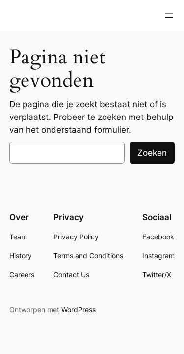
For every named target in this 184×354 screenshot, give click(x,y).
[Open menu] (169, 16)
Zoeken (152, 153)
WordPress (78, 309)
